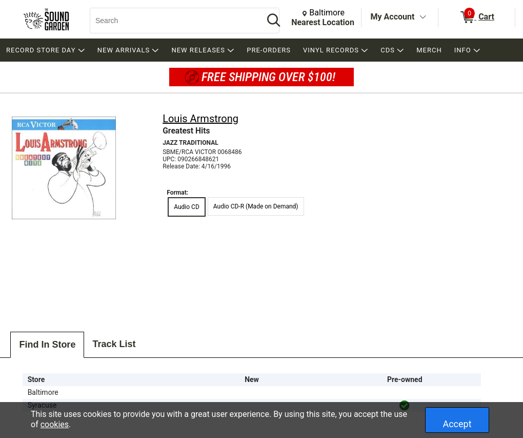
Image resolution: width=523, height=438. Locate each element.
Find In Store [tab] (47, 344)
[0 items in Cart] (477, 17)
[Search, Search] (171, 20)
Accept (456, 423)
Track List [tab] (113, 344)
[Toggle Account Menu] (422, 17)
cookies (55, 424)
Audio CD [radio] (186, 207)
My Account (393, 17)
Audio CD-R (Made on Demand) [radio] (255, 206)
